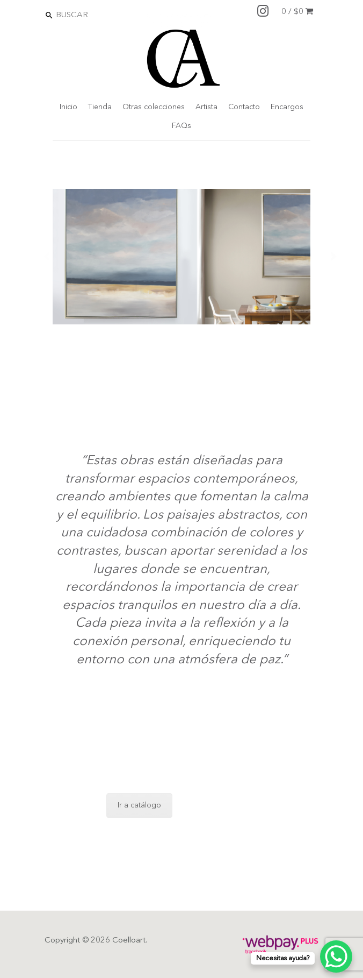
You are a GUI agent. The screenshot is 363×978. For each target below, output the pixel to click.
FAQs (181, 126)
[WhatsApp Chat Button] (336, 956)
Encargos (287, 107)
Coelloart (129, 941)
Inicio (68, 107)
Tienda (100, 107)
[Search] (101, 15)
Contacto (244, 107)
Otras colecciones (153, 107)
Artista (206, 107)
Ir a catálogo (139, 805)
